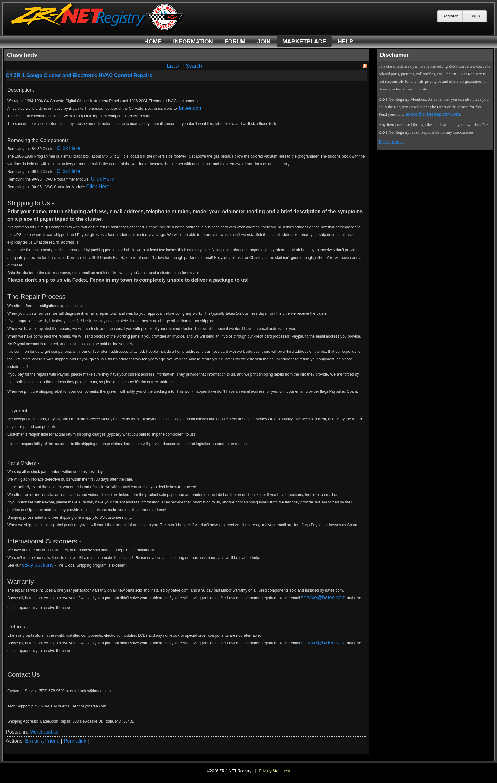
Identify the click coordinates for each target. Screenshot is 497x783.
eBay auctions (38, 565)
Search (194, 66)
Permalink (75, 741)
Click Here (68, 148)
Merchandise (44, 731)
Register (450, 16)
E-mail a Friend (42, 741)
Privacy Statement (274, 771)
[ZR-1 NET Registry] (97, 29)
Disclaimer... (391, 142)
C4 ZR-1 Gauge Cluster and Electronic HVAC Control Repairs (79, 75)
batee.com (191, 108)
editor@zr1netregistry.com (433, 114)
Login (474, 16)
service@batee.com (323, 597)
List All (174, 66)
